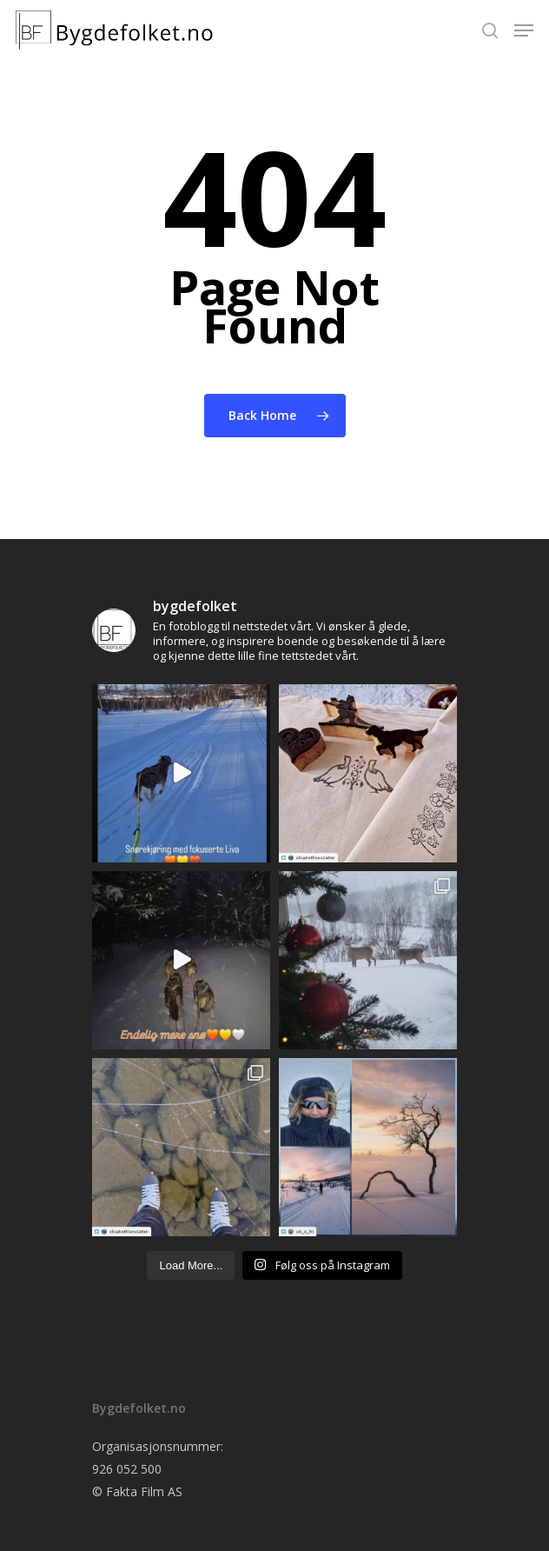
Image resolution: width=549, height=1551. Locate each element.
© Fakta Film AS (137, 1491)
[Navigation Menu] (523, 30)
